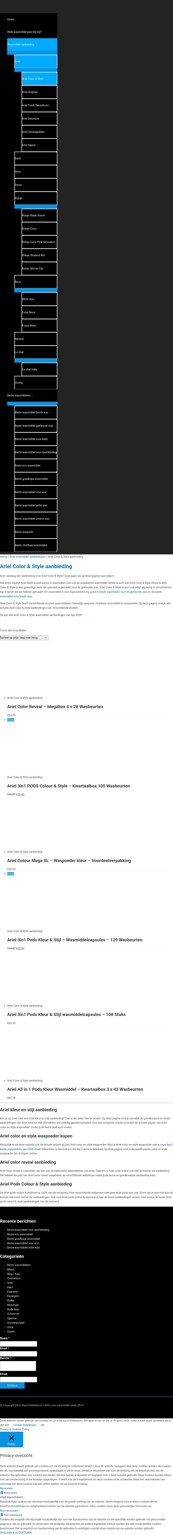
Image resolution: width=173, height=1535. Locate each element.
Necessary (10, 1492)
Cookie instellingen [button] (25, 1425)
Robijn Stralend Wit (33, 255)
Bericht (5, 1358)
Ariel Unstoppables (33, 131)
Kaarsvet (12, 1291)
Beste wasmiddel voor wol (30, 492)
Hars (10, 1287)
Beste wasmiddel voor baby (31, 439)
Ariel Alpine (29, 145)
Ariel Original (29, 92)
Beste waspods (24, 532)
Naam (5, 1338)
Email (4, 1348)
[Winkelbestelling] (24, 637)
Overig (19, 382)
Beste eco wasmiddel (27, 465)
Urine (10, 1327)
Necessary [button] (6, 1488)
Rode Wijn (13, 1309)
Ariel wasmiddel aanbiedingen (28, 556)
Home (10, 19)
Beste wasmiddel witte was (31, 505)
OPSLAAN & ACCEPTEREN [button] (16, 1532)
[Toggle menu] (32, 52)
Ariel (17, 61)
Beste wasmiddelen (18, 395)
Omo (18, 171)
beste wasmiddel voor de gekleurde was (123, 591)
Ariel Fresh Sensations (35, 105)
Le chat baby (29, 369)
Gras (10, 1282)
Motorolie (13, 1305)
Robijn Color (29, 228)
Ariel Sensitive (30, 118)
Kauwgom (13, 1296)
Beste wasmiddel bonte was (31, 412)
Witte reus (28, 299)
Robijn (18, 198)
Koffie (10, 1300)
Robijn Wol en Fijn (32, 268)
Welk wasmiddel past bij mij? (24, 32)
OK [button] (42, 1425)
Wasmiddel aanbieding (20, 44)
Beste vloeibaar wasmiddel (31, 545)
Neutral (19, 339)
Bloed (10, 1269)
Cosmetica (13, 1278)
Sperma (11, 1318)
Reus (18, 281)
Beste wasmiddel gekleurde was (34, 425)
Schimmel (13, 1313)
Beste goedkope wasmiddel (31, 478)
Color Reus (28, 312)
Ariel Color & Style (32, 78)
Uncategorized (15, 1322)
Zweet (11, 1331)
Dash (18, 158)
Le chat (19, 352)
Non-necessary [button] (9, 1510)
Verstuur (12, 1385)
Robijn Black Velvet (33, 215)
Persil (18, 185)
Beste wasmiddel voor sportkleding (36, 452)
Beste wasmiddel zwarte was (32, 518)
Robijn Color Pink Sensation (38, 242)
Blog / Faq (13, 1274)
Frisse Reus (29, 325)
